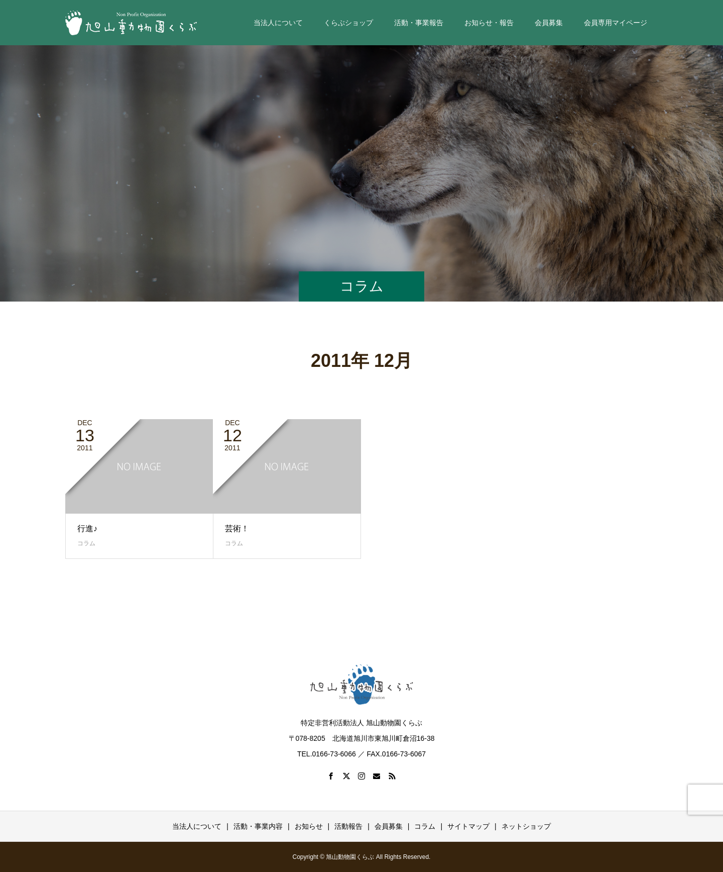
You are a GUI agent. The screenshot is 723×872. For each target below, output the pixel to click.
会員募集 (549, 23)
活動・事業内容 (258, 826)
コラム (86, 543)
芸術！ (237, 528)
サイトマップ (468, 826)
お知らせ (309, 826)
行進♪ (87, 528)
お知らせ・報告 (489, 23)
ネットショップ (526, 826)
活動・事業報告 (418, 23)
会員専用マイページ (615, 23)
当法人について (278, 23)
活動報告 (348, 826)
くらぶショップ (348, 23)
